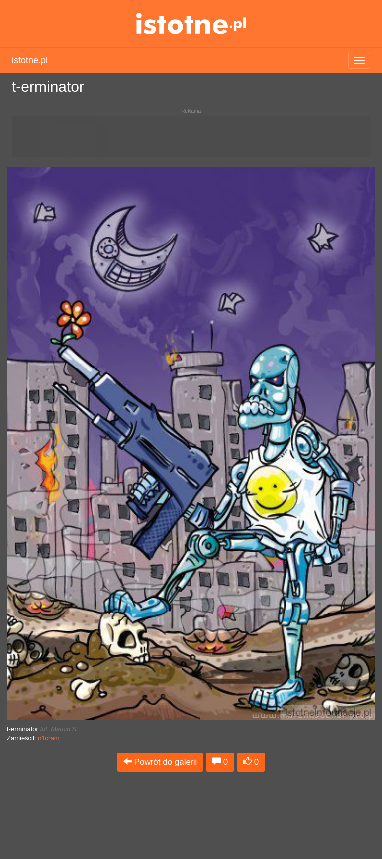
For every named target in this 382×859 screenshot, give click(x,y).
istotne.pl (191, 23)
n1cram (48, 738)
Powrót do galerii (160, 762)
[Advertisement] (191, 140)
